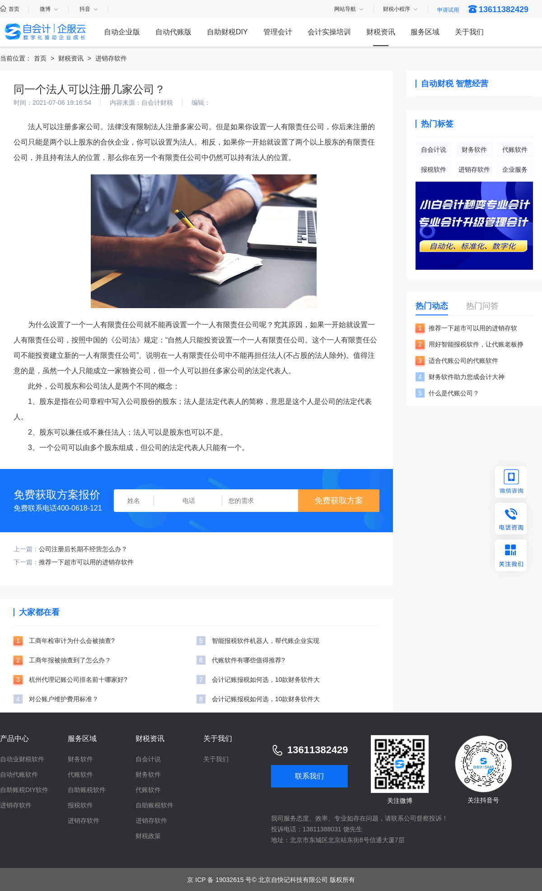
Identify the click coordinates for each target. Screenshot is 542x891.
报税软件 (433, 169)
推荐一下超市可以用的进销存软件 (86, 562)
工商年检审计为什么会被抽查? (72, 640)
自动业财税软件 (22, 759)
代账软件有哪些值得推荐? (248, 660)
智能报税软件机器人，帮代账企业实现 (265, 640)
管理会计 (277, 32)
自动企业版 (122, 32)
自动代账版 (173, 32)
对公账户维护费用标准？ (63, 699)
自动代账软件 (19, 774)
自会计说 (433, 149)
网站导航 (349, 9)
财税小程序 (401, 9)
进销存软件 (111, 58)
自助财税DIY (227, 32)
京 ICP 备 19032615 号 (219, 879)
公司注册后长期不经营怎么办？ (83, 549)
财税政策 (148, 835)
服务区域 (425, 32)
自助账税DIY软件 (24, 789)
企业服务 (515, 169)
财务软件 (474, 149)
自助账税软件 (87, 789)
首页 (9, 9)
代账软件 (515, 149)
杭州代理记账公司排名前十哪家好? (78, 679)
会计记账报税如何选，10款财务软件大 (266, 679)
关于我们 (469, 32)
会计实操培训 (329, 32)
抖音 (89, 9)
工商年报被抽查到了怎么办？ (70, 660)
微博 (49, 9)
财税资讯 (380, 32)
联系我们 (309, 776)
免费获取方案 (338, 500)
